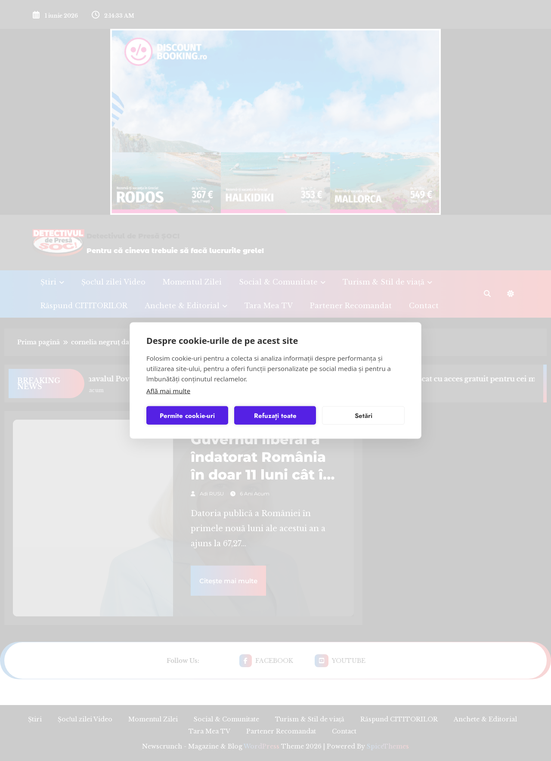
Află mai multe (168, 391)
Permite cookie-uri (187, 415)
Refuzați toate (275, 415)
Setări (363, 415)
